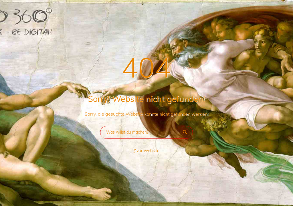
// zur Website (146, 150)
